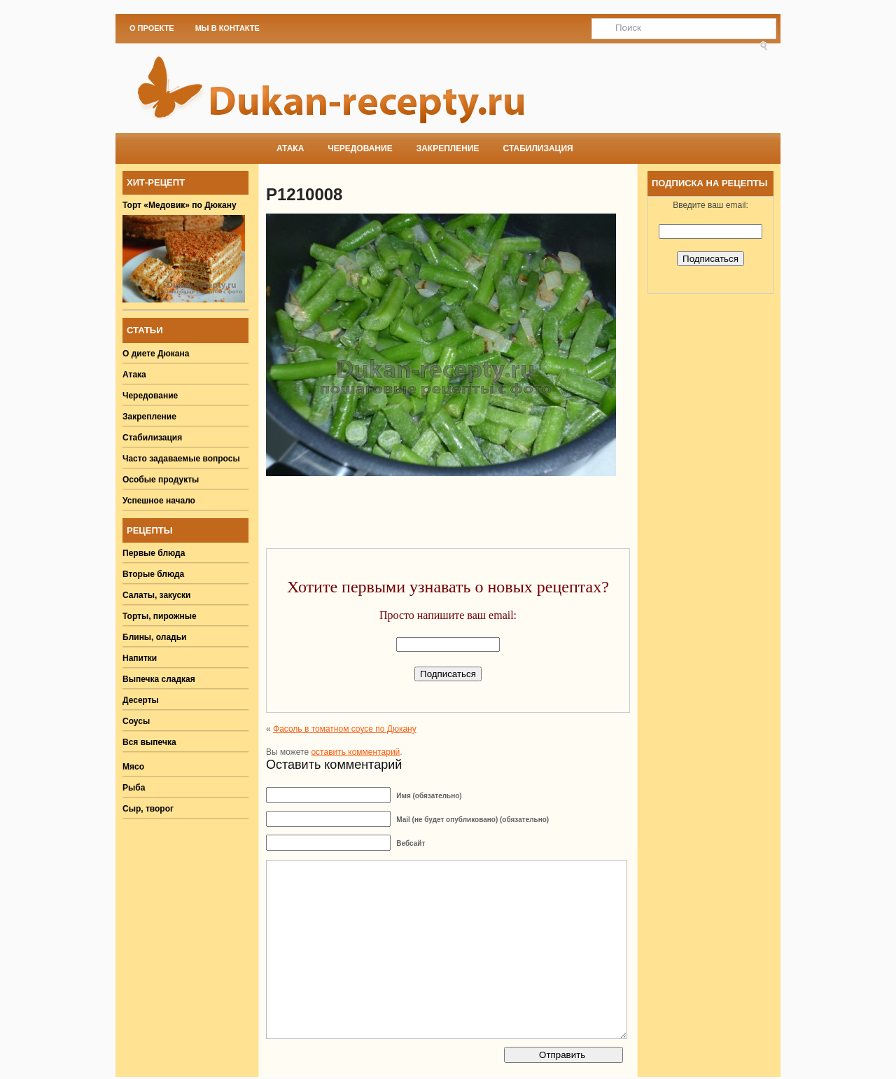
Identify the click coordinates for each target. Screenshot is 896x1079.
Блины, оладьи (154, 637)
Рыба (133, 788)
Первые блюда (153, 553)
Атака (290, 148)
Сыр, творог (148, 809)
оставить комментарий (355, 752)
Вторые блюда (153, 574)
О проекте (152, 28)
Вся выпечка (149, 742)
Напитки (139, 658)
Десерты (140, 700)
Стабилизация (538, 148)
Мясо (133, 767)
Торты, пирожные (159, 616)
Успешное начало (158, 501)
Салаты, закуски (156, 595)
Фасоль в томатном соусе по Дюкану (344, 729)
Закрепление (447, 148)
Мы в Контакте (227, 28)
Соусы (136, 721)
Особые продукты (160, 480)
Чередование (360, 148)
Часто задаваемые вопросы (181, 459)
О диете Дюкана (155, 353)
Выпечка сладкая (158, 679)
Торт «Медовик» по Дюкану (179, 205)
